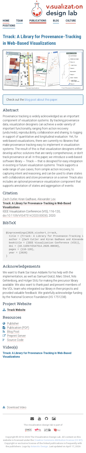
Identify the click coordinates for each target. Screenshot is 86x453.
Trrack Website (16, 310)
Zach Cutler (10, 199)
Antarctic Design (39, 446)
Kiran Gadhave (27, 199)
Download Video (16, 407)
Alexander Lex (46, 199)
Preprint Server (16, 335)
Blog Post (13, 331)
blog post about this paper (41, 99)
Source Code (15, 340)
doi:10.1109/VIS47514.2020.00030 (25, 215)
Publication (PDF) (18, 327)
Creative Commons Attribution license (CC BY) (58, 440)
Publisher (13, 323)
